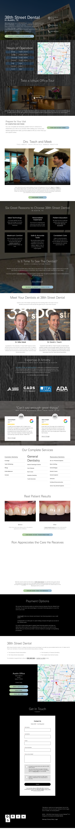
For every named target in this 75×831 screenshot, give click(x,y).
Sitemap (44, 826)
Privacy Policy (36, 778)
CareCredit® (26, 616)
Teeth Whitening (9, 464)
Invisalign (7, 461)
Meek (57, 187)
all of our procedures (61, 224)
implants (19, 28)
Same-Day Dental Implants (57, 486)
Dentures (52, 479)
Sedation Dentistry (32, 475)
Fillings (6, 468)
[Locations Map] (56, 690)
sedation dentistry (14, 243)
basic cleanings (12, 28)
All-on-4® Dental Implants (56, 461)
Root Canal (30, 472)
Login (56, 826)
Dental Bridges (53, 468)
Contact (60, 8)
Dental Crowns (53, 471)
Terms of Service (37, 797)
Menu (67, 8)
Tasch (52, 187)
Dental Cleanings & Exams (34, 464)
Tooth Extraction (31, 479)
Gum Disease (30, 468)
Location (53, 8)
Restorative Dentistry (57, 457)
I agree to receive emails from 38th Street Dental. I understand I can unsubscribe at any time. (38, 784)
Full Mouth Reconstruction (56, 482)
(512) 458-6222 (37, 282)
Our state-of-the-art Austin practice (26, 367)
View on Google (12, 438)
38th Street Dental (9, 23)
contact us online (57, 665)
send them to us (21, 274)
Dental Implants (54, 475)
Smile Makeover (9, 471)
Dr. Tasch (24, 584)
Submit (37, 791)
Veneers (7, 475)
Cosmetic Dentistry (11, 457)
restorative (12, 25)
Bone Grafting (53, 464)
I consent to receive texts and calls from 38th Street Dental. (39, 776)
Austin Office (19, 680)
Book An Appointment (33, 8)
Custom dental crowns (49, 527)
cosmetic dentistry (21, 25)
